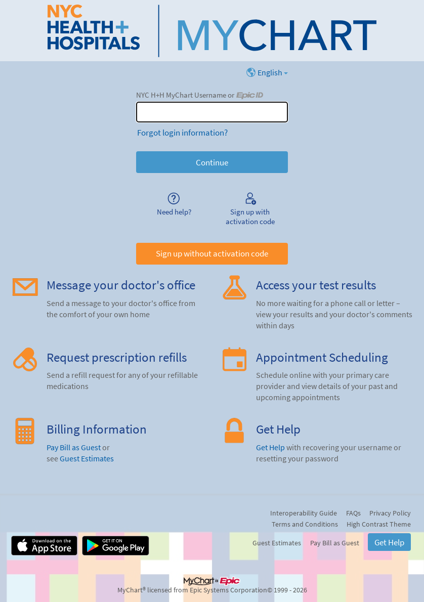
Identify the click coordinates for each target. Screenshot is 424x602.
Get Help (270, 447)
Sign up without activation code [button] (212, 253)
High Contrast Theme (379, 524)
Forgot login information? (182, 132)
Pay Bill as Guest (74, 447)
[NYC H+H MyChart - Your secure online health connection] (212, 31)
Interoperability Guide (303, 513)
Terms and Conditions (305, 524)
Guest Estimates (87, 458)
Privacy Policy (390, 513)
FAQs (353, 513)
